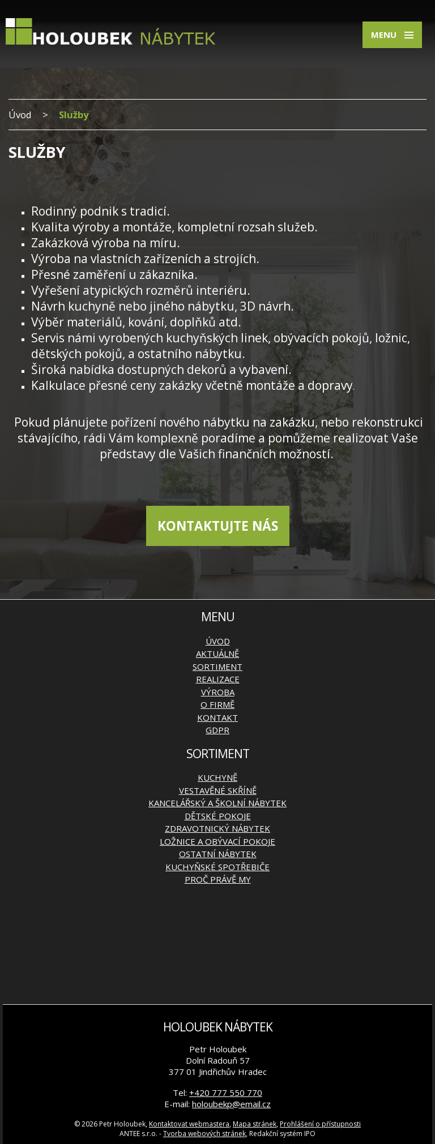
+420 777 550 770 (225, 1092)
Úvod (20, 114)
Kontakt (217, 717)
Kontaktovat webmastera (189, 1124)
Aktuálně (217, 653)
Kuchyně (217, 777)
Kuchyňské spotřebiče (217, 866)
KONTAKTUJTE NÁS (217, 526)
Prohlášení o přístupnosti (320, 1124)
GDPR (217, 730)
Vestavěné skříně (218, 790)
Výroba (217, 692)
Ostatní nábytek (218, 853)
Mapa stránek (254, 1124)
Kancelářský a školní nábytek (217, 802)
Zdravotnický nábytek (217, 828)
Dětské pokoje (218, 816)
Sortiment (217, 666)
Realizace (218, 679)
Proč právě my (218, 879)
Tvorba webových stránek (204, 1133)
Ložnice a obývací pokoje (217, 841)
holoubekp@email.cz (231, 1103)
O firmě (217, 704)
